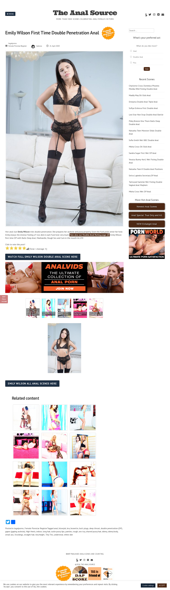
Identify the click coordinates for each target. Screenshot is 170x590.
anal (56, 528)
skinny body (113, 531)
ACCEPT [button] (162, 585)
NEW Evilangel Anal (147, 223)
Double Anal (138, 57)
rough (75, 531)
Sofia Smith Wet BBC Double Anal (144, 140)
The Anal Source (85, 13)
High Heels (30, 531)
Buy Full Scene (4, 299)
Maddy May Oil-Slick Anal (140, 95)
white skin (68, 534)
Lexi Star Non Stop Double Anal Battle (146, 114)
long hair (46, 531)
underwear (58, 534)
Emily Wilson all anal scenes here (32, 383)
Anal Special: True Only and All (146, 215)
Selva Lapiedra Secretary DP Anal (143, 175)
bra (68, 528)
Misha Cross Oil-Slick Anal (140, 146)
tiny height (40, 534)
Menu (10, 14)
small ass (9, 534)
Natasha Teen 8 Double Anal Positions (146, 169)
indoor (39, 531)
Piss (134, 63)
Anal (135, 51)
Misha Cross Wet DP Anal (140, 191)
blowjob (62, 528)
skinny (104, 531)
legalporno (12, 43)
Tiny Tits (49, 534)
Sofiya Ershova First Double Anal (143, 108)
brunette (74, 528)
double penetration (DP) (111, 528)
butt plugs (83, 528)
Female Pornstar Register (17, 46)
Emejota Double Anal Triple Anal (143, 101)
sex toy (82, 531)
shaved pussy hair (93, 531)
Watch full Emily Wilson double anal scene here (43, 256)
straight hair (29, 534)
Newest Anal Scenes (147, 206)
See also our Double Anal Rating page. (89, 235)
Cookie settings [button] (148, 585)
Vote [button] (147, 69)
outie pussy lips (58, 531)
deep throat (94, 528)
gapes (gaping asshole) (15, 531)
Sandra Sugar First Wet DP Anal (142, 153)
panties (68, 531)
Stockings (19, 534)
